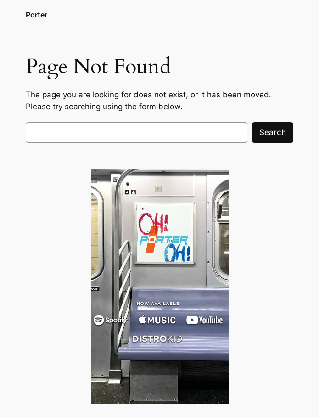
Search (272, 132)
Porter (36, 14)
